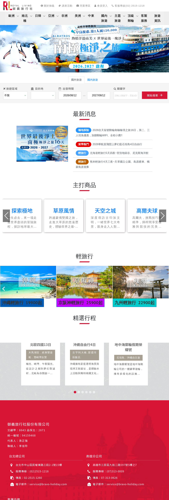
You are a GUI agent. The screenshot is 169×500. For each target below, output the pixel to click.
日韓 (38, 15)
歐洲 (11, 15)
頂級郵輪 (131, 18)
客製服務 (144, 18)
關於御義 (47, 5)
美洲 (78, 15)
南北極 (25, 18)
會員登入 (101, 5)
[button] (8, 46)
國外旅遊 (76, 79)
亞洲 (51, 15)
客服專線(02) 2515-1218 (128, 5)
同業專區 (83, 5)
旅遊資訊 (157, 18)
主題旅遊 (118, 18)
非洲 (64, 15)
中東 (91, 15)
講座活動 (65, 5)
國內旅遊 (104, 18)
